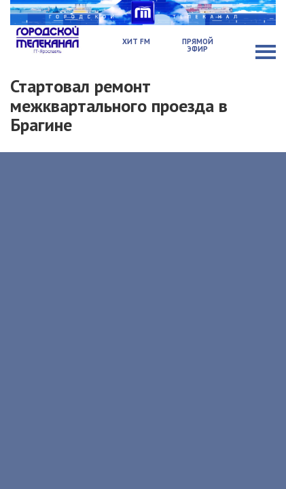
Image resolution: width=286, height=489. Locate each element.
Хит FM (136, 41)
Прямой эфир (197, 45)
